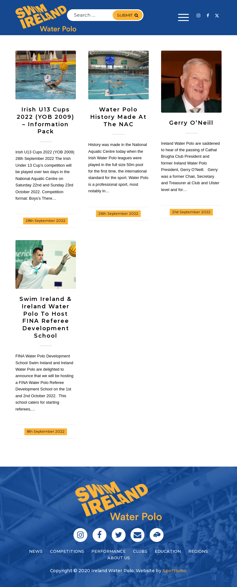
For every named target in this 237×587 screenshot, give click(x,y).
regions (198, 551)
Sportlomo (174, 570)
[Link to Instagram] (198, 15)
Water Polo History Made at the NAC (118, 116)
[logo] (45, 17)
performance (108, 551)
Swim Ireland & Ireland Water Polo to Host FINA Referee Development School (45, 317)
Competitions (67, 551)
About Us (118, 557)
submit (127, 15)
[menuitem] (180, 17)
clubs (140, 551)
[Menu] (180, 17)
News (36, 551)
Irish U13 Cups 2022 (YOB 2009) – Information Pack (45, 120)
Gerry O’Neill (191, 122)
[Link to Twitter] (217, 15)
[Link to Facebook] (207, 15)
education (168, 551)
